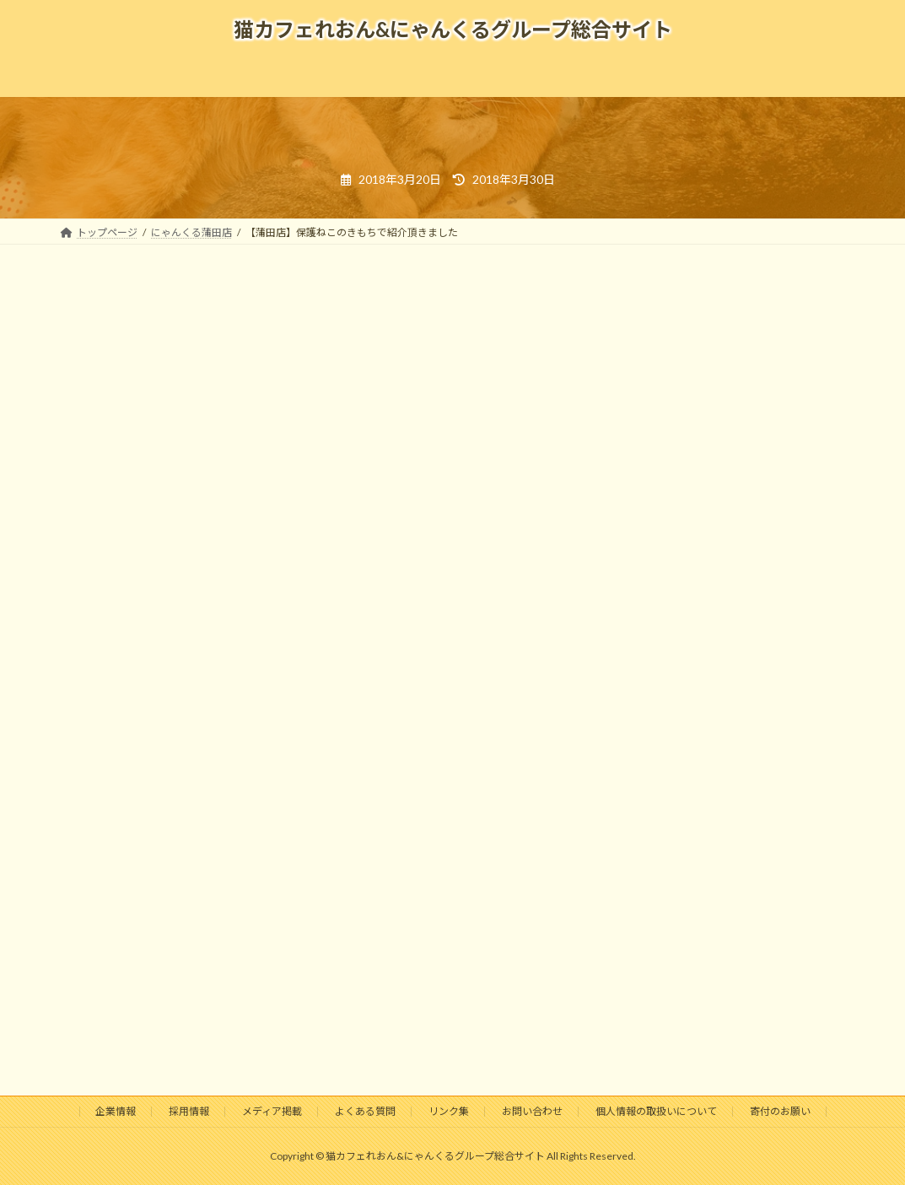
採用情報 (189, 1111)
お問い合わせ (532, 1111)
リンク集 (448, 1111)
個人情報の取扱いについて (656, 1111)
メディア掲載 (272, 1111)
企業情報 (115, 1111)
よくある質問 (365, 1111)
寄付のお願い (780, 1111)
